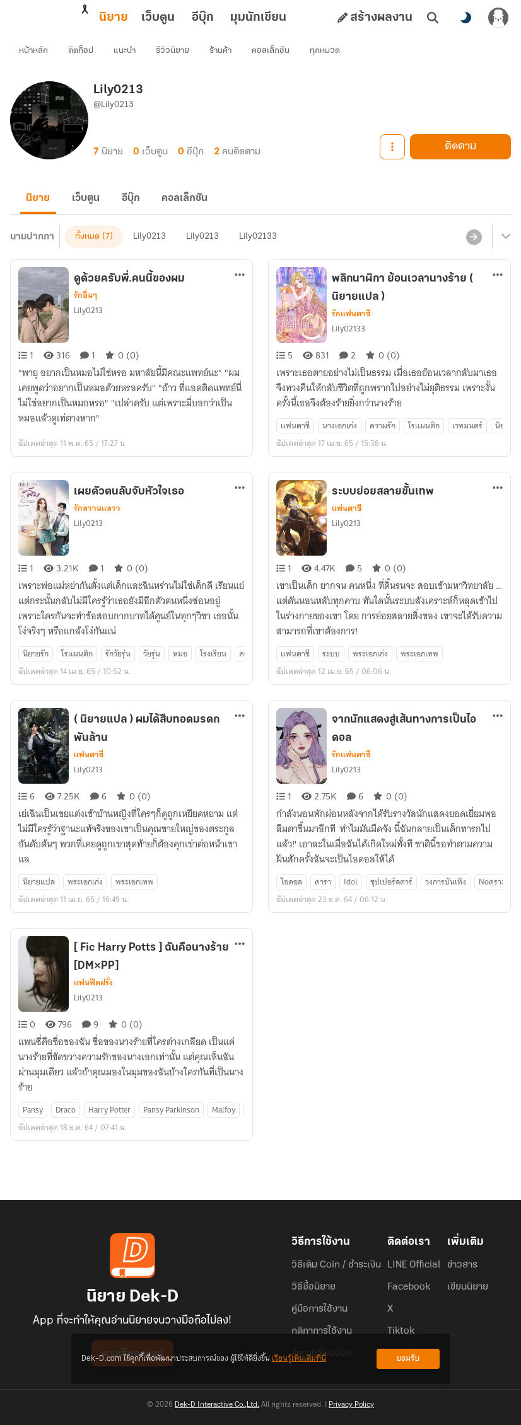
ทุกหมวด (326, 54)
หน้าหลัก (34, 54)
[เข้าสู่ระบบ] (498, 17)
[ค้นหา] (432, 17)
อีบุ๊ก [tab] (147, 17)
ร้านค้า (222, 54)
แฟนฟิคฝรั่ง (93, 997)
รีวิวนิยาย (173, 54)
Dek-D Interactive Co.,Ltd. (217, 1405)
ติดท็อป (82, 54)
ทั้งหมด (87, 250)
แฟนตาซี (346, 522)
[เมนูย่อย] (504, 250)
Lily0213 (149, 250)
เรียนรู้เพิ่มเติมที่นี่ (299, 1358)
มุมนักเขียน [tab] (203, 17)
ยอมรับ (408, 1358)
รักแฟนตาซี (351, 328)
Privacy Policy (351, 1405)
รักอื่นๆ (85, 309)
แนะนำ (126, 54)
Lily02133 (258, 250)
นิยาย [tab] (58, 17)
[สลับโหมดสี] (465, 17)
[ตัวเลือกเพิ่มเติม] (239, 288)
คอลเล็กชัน (272, 54)
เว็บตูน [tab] (102, 17)
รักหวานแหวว (97, 522)
